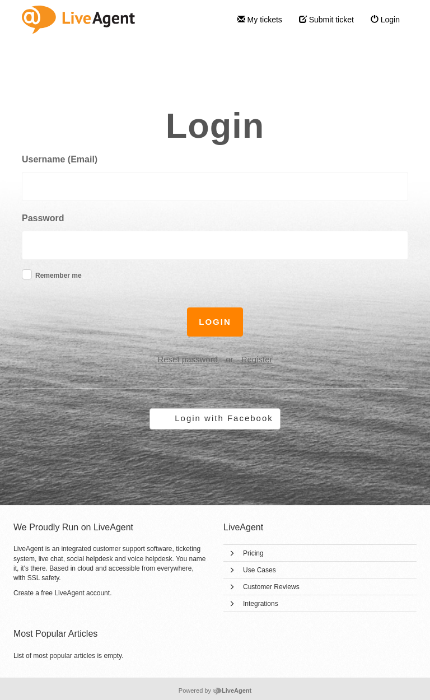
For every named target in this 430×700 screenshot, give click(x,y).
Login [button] (215, 321)
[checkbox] (27, 274)
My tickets (259, 19)
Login (385, 19)
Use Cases (259, 570)
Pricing (253, 553)
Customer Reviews (271, 587)
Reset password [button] (187, 359)
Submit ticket (326, 19)
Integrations (260, 604)
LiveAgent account (82, 593)
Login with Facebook (224, 418)
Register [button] (257, 359)
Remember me (58, 275)
